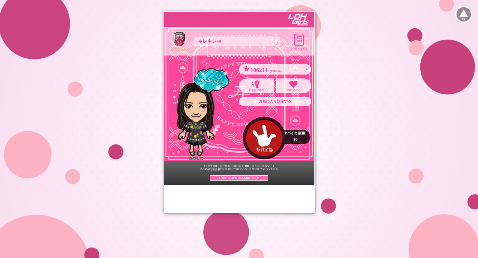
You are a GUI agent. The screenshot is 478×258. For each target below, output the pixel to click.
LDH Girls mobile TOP (239, 178)
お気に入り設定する (275, 101)
